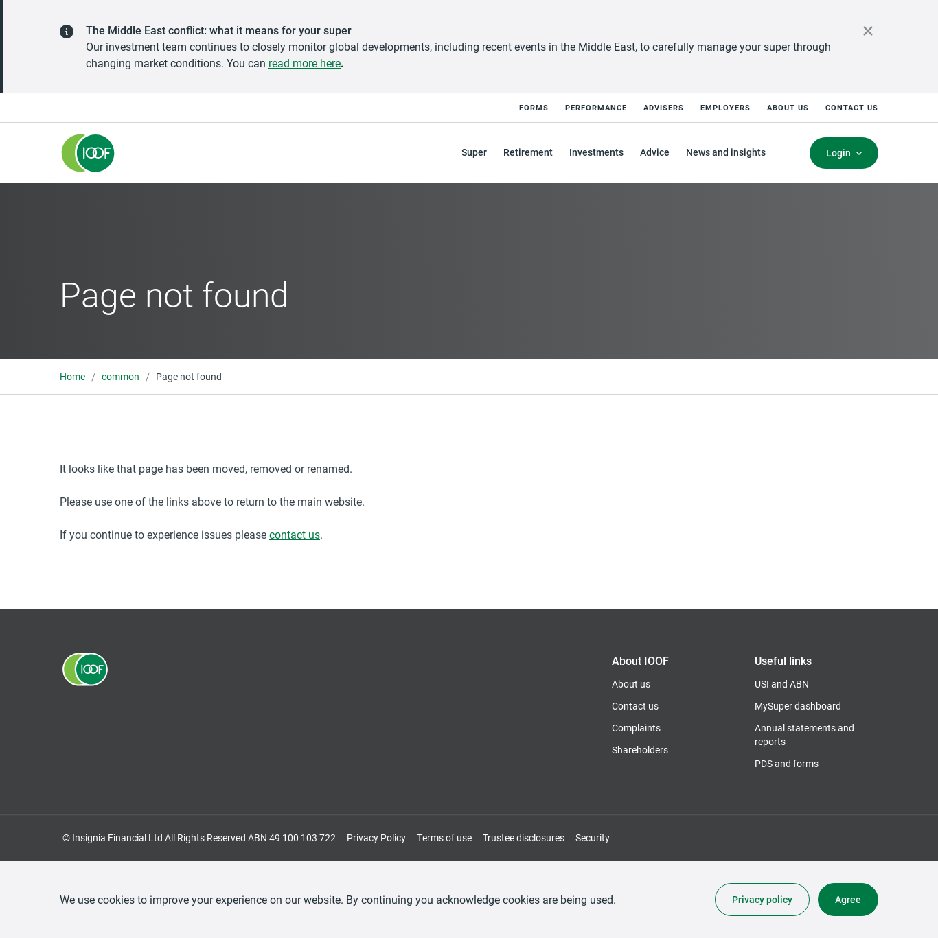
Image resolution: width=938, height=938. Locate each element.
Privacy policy (762, 899)
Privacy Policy (376, 837)
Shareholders (640, 750)
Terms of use (444, 837)
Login (838, 152)
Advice (655, 152)
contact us (294, 534)
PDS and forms (787, 763)
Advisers (663, 107)
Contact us (851, 107)
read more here (304, 63)
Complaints (636, 727)
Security (592, 837)
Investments (596, 152)
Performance (596, 107)
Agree (848, 899)
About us (788, 107)
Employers (725, 107)
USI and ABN (782, 683)
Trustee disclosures (523, 837)
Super (474, 152)
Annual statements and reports (804, 734)
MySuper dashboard (798, 706)
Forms (534, 107)
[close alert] (868, 31)
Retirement (528, 152)
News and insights (726, 152)
